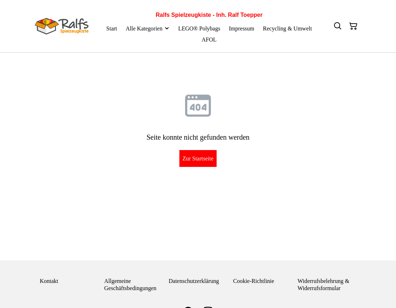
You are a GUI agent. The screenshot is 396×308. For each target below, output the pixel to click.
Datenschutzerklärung (194, 281)
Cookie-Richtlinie (253, 281)
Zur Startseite (198, 158)
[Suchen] (338, 26)
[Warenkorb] (353, 26)
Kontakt (49, 281)
